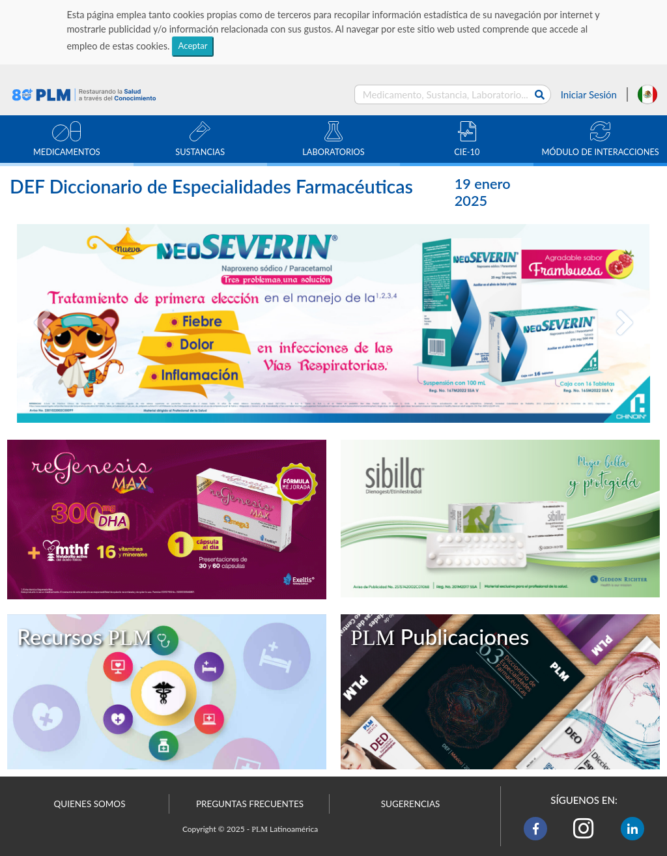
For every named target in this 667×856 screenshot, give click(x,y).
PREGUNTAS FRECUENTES (250, 804)
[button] (42, 323)
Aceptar (193, 45)
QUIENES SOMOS (90, 804)
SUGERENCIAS (410, 804)
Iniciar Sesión (589, 94)
